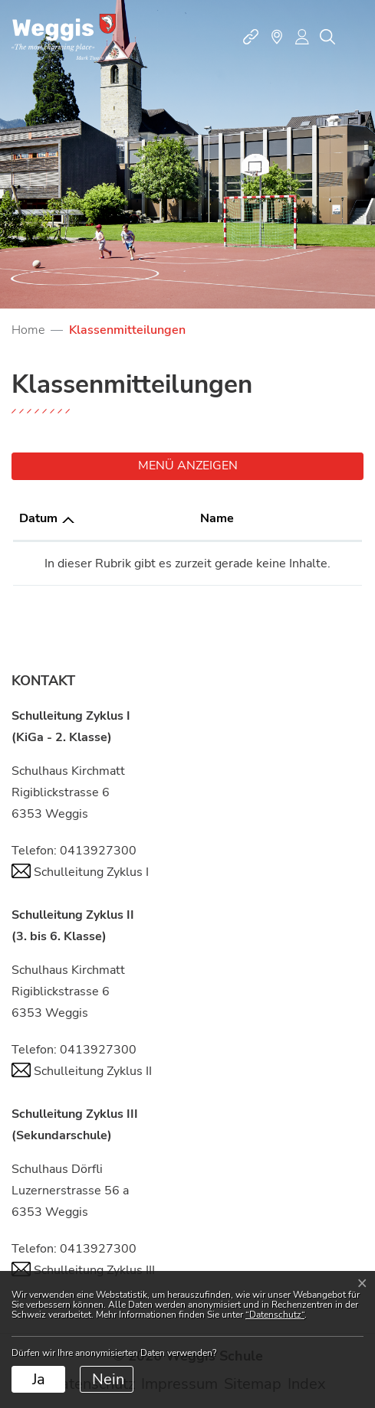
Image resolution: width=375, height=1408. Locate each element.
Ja (38, 1379)
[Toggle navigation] (355, 36)
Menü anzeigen (188, 465)
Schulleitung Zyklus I (80, 872)
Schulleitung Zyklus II (82, 1071)
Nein (108, 1379)
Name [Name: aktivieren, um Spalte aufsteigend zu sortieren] (216, 518)
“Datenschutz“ (274, 1314)
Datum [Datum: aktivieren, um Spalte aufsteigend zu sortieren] (38, 518)
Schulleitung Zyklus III (83, 1270)
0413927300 (98, 850)
